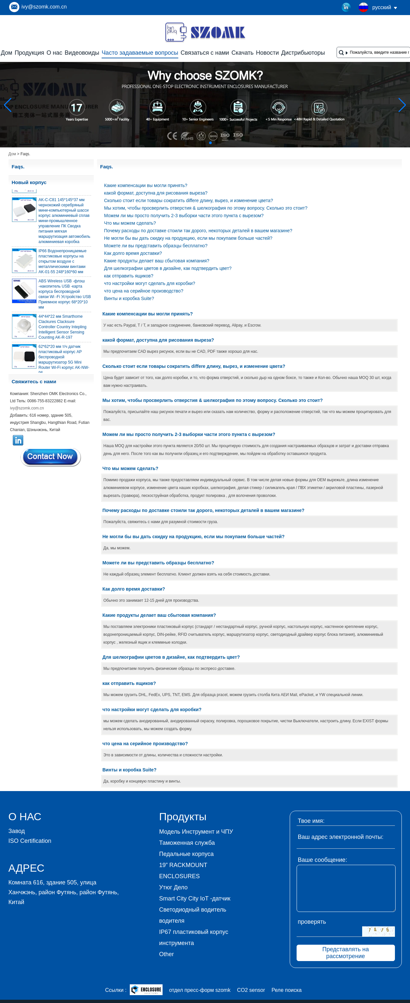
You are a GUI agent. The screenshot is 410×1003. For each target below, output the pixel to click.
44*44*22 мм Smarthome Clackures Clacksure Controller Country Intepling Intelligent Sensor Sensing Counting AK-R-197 (63, 328)
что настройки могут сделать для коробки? (149, 283)
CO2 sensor (251, 990)
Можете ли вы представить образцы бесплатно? (155, 245)
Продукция (29, 52)
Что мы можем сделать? (130, 223)
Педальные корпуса (186, 854)
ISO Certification (30, 841)
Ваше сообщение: (322, 860)
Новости (267, 52)
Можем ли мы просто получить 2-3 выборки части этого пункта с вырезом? (184, 215)
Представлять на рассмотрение (345, 952)
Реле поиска (287, 990)
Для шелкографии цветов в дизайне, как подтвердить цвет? (168, 268)
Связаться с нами (205, 52)
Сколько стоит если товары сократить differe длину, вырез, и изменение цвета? (188, 200)
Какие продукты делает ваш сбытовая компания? (156, 260)
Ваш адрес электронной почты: (341, 837)
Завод (17, 831)
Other (166, 954)
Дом (6, 52)
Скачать (242, 52)
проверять (312, 921)
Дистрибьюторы (303, 52)
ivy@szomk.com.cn (44, 6)
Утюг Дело (173, 887)
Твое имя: (311, 821)
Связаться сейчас (51, 457)
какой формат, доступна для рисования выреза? (156, 193)
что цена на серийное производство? (144, 290)
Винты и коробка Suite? (129, 298)
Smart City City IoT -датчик (194, 898)
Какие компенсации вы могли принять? (145, 185)
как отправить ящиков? (128, 275)
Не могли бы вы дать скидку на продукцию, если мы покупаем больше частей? (188, 238)
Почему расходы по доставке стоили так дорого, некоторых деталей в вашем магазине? (198, 230)
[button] (194, 143)
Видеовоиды (82, 52)
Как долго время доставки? (133, 253)
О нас (54, 52)
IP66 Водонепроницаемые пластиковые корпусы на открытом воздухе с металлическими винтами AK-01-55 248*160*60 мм (63, 262)
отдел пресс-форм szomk (199, 990)
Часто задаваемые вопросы (140, 52)
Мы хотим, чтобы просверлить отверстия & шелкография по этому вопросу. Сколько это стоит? (205, 208)
